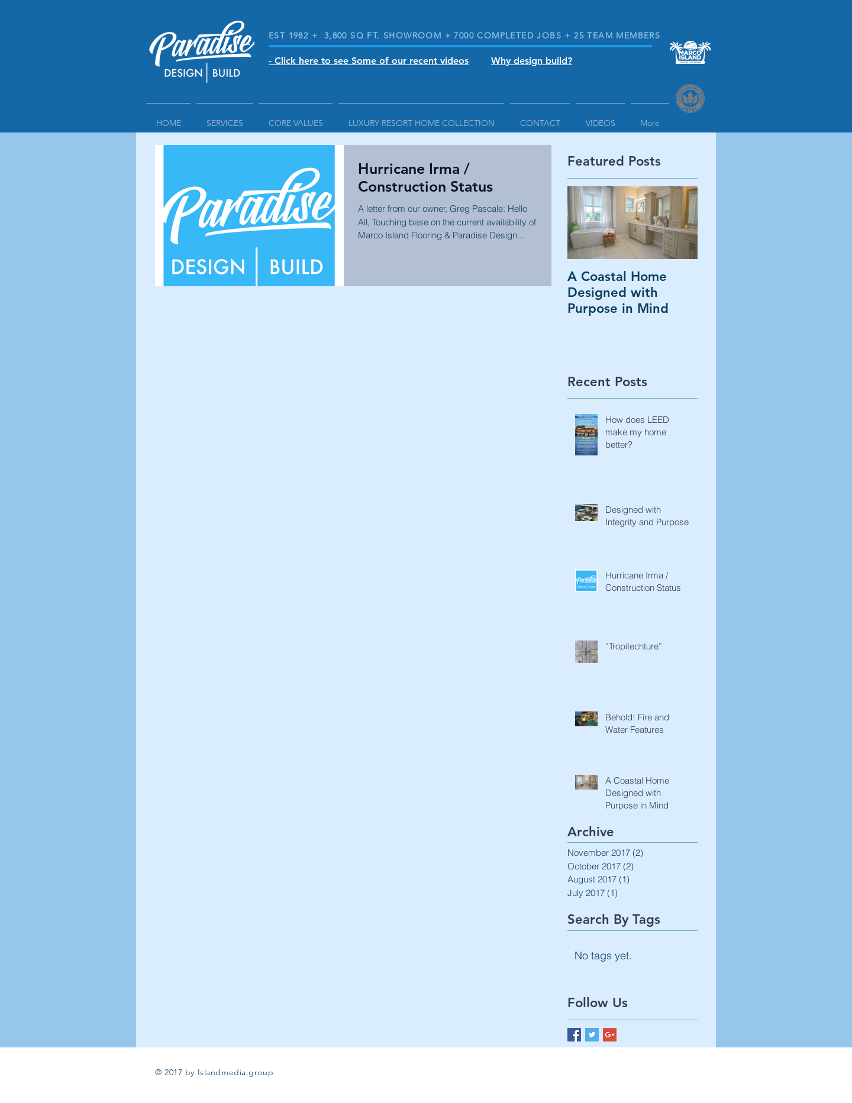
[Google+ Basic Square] (610, 1034)
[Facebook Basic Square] (574, 1034)
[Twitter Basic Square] (592, 1034)
